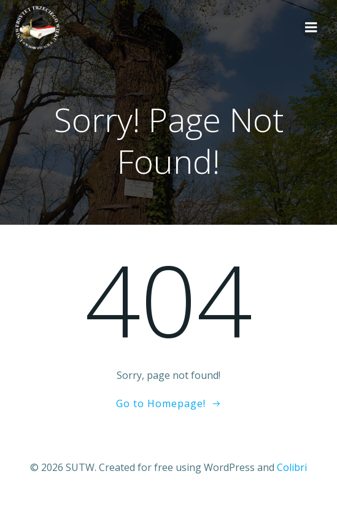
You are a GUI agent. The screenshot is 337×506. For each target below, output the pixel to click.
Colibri (292, 467)
